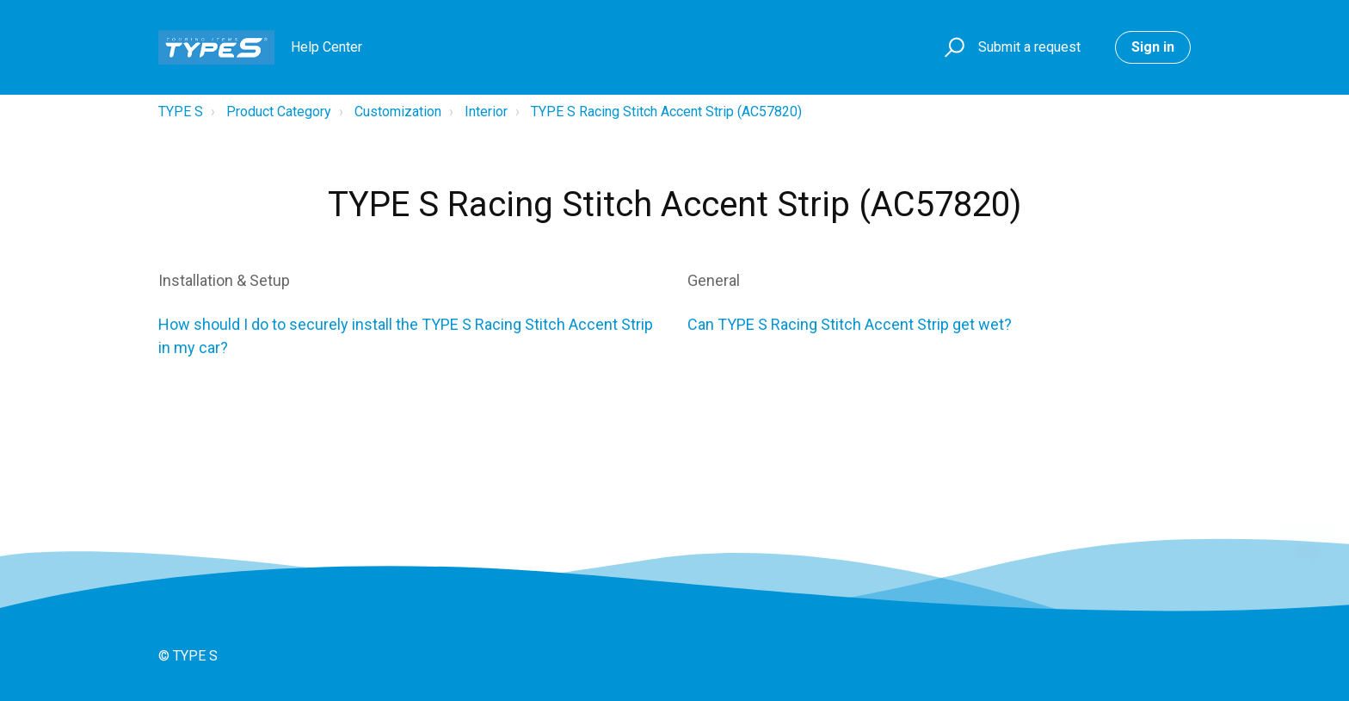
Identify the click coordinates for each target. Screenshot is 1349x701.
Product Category (278, 111)
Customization (397, 111)
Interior (486, 111)
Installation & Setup (224, 280)
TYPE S (180, 111)
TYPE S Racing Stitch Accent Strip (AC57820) (666, 111)
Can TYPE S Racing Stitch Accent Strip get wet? (849, 324)
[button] (951, 47)
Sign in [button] (1152, 47)
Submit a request (1029, 47)
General (713, 280)
